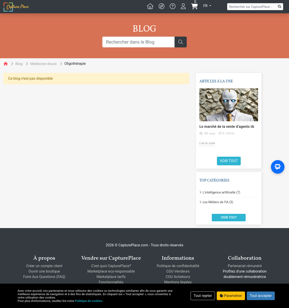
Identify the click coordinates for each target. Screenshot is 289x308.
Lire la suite (14, 143)
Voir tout (36, 161)
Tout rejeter (202, 296)
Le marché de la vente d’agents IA (34, 126)
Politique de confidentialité (178, 266)
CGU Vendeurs (178, 271)
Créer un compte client (44, 266)
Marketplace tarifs (111, 277)
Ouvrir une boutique (44, 271)
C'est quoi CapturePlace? (111, 266)
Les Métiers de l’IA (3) (25, 202)
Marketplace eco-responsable (111, 271)
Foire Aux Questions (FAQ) (44, 277)
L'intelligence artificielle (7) (28, 192)
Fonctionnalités (111, 282)
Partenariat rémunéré (245, 266)
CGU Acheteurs (178, 277)
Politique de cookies (88, 301)
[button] (161, 6)
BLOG (144, 29)
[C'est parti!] (279, 6)
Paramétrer (231, 296)
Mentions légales (177, 282)
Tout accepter (261, 296)
